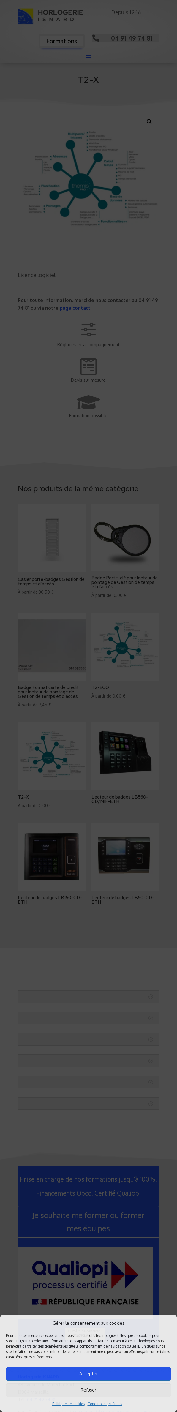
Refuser (88, 1390)
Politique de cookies (68, 1404)
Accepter (88, 1373)
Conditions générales (105, 1404)
